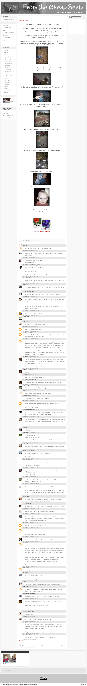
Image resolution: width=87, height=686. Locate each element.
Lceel (24, 339)
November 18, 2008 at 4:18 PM (30, 586)
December (7, 57)
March (6, 86)
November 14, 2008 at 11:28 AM (31, 284)
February (7, 88)
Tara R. (24, 284)
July (6, 78)
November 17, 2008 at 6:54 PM (30, 536)
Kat (23, 257)
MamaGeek (47, 231)
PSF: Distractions (8, 63)
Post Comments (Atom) (29, 647)
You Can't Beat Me (6, 37)
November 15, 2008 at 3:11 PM (30, 476)
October (7, 73)
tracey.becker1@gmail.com (29, 332)
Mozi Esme (25, 523)
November (7, 59)
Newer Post (21, 645)
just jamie (25, 572)
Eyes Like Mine (6, 25)
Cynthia (25, 528)
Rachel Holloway (27, 291)
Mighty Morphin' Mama (28, 385)
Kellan (24, 416)
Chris (24, 432)
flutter (24, 567)
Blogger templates (6, 684)
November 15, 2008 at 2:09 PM (30, 467)
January (7, 90)
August (6, 76)
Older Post (63, 645)
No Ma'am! (7, 67)
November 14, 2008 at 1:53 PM (30, 338)
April (6, 84)
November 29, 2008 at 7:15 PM (30, 639)
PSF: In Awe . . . (8, 65)
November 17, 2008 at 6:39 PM (30, 527)
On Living (5, 35)
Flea (24, 581)
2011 (5, 50)
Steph (24, 468)
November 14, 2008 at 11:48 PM (31, 443)
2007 (5, 92)
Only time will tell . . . (9, 71)
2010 (5, 52)
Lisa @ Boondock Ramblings (30, 265)
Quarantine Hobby (27, 450)
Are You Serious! (27, 611)
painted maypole (27, 508)
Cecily (40, 231)
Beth (24, 537)
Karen (24, 477)
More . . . (4, 40)
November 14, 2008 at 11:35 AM (31, 310)
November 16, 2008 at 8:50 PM (30, 496)
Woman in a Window (28, 409)
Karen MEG (26, 503)
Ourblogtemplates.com (29, 684)
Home (42, 645)
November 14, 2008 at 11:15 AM (31, 257)
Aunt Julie (25, 514)
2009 (5, 54)
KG (23, 542)
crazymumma (26, 599)
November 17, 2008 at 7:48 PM (30, 541)
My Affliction (5, 34)
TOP (85, 684)
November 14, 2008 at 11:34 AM (31, 296)
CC (23, 311)
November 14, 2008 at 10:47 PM (31, 427)
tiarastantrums (26, 250)
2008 (5, 56)
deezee (24, 316)
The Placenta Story (7, 27)
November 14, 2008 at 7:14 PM (30, 390)
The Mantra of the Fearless (8, 32)
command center (7, 670)
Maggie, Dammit (27, 369)
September (7, 75)
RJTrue (24, 321)
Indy (24, 427)
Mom (24, 586)
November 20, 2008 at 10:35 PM (31, 616)
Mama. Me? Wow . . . (9, 61)
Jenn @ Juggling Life (28, 379)
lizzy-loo (25, 496)
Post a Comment (23, 640)
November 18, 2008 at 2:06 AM (30, 581)
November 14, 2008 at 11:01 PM (31, 432)
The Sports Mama (27, 356)
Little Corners (8, 69)
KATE (24, 443)
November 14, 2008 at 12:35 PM (31, 315)
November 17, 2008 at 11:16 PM (31, 566)
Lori (24, 245)
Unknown (25, 326)
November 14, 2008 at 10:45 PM (31, 416)
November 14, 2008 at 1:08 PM (30, 321)
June (6, 80)
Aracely (25, 296)
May (6, 82)
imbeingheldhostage (28, 593)
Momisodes (26, 484)
